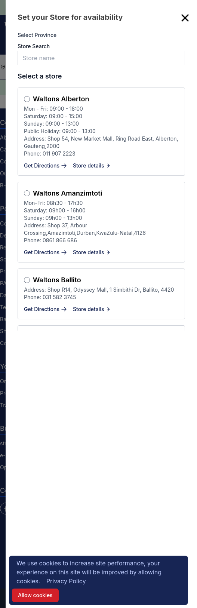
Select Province (37, 35)
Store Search (34, 46)
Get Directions (45, 165)
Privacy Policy (66, 581)
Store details (92, 165)
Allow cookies (35, 595)
